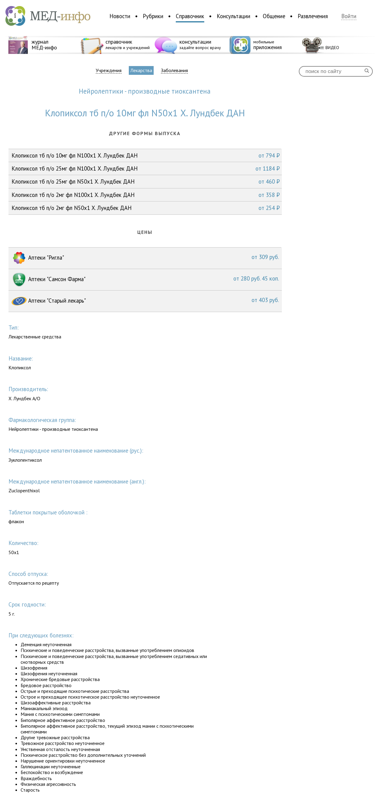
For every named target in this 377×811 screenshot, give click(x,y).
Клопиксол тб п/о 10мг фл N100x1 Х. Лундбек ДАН (146, 155)
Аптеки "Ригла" (145, 258)
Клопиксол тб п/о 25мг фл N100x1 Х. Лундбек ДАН (146, 168)
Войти (348, 16)
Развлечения (313, 16)
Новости (119, 16)
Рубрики (153, 16)
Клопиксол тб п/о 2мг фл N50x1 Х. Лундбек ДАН (146, 208)
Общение (274, 16)
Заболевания (174, 70)
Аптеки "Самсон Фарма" (145, 279)
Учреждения (109, 70)
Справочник (190, 16)
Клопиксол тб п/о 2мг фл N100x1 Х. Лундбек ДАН (146, 195)
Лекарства (141, 70)
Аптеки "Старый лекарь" (145, 301)
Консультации (233, 16)
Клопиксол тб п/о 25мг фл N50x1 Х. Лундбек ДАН (146, 181)
